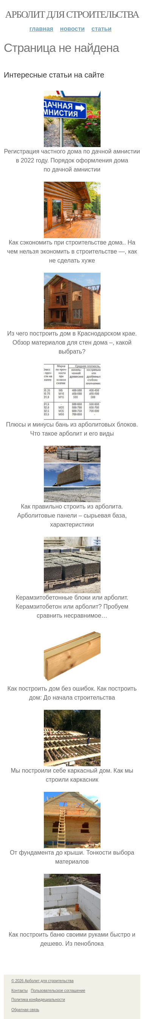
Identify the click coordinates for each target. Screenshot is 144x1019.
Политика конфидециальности (38, 1000)
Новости (72, 29)
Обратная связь (25, 1010)
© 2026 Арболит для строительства (42, 981)
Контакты (19, 991)
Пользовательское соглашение (58, 991)
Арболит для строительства (72, 14)
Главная (41, 29)
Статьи (101, 29)
